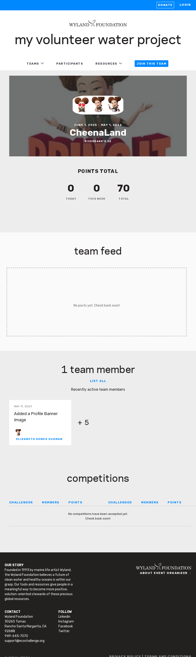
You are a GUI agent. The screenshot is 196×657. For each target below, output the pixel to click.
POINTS (75, 502)
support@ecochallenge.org (25, 641)
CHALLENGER (21, 502)
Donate (165, 5)
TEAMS (33, 63)
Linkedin (64, 617)
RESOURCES (106, 63)
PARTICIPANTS (69, 63)
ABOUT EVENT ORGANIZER (164, 573)
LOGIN (185, 4)
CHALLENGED (120, 502)
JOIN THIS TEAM (151, 63)
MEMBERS (50, 502)
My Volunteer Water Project (98, 38)
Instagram (66, 621)
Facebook (65, 626)
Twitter (64, 631)
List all (98, 381)
